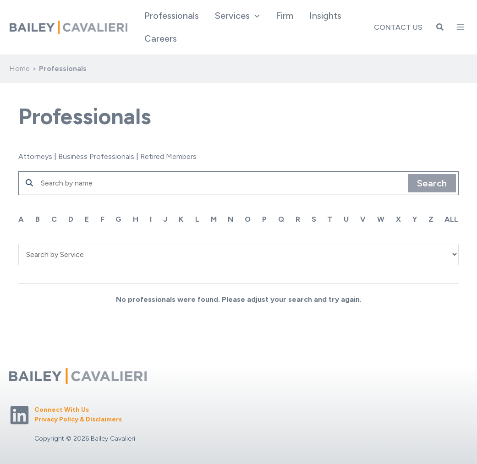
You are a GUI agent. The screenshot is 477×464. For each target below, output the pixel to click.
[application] (256, 15)
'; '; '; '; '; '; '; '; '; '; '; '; (238, 254)
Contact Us (398, 27)
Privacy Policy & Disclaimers (78, 419)
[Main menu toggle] (460, 27)
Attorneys (35, 156)
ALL (452, 219)
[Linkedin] (19, 415)
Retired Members (168, 156)
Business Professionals (96, 156)
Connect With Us (61, 410)
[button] (238, 15)
